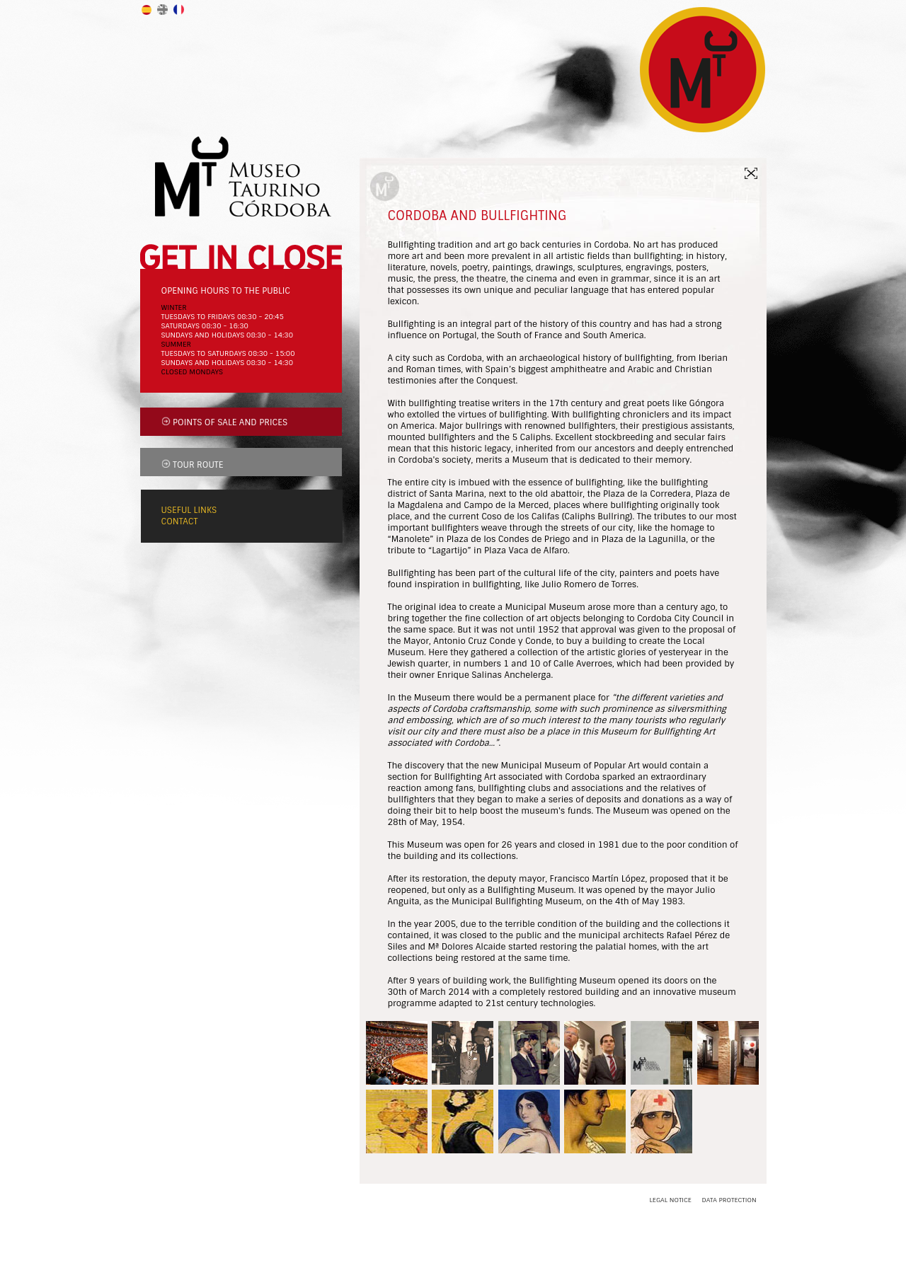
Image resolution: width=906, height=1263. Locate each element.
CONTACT (179, 521)
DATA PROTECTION (728, 1200)
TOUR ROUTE (198, 465)
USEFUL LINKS (189, 510)
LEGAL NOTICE (671, 1200)
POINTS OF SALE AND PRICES (230, 422)
